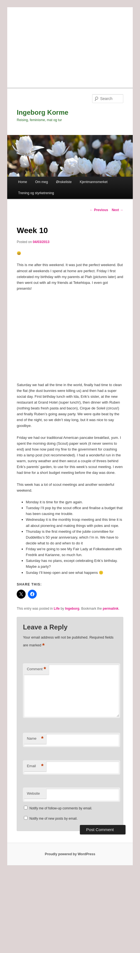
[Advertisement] (70, 46)
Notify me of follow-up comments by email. (61, 808)
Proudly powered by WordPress (70, 854)
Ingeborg (72, 609)
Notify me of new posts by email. (54, 819)
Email (35, 766)
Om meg (41, 182)
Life (57, 609)
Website (33, 793)
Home (22, 182)
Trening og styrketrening (36, 193)
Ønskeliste (64, 182)
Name (35, 739)
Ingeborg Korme (42, 112)
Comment (36, 669)
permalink (111, 609)
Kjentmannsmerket (93, 182)
